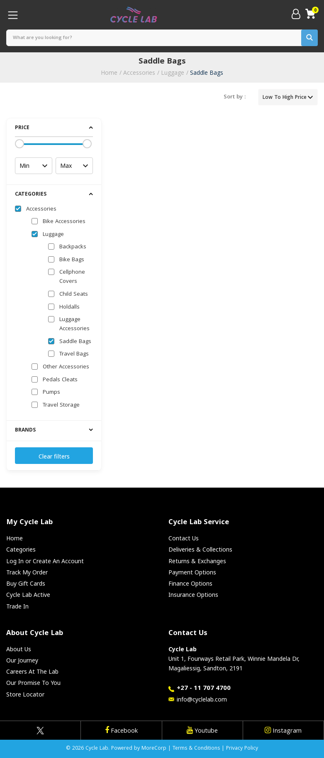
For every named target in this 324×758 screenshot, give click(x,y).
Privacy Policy (242, 748)
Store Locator (25, 694)
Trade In (17, 606)
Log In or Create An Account (45, 561)
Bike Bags (71, 260)
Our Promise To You (33, 683)
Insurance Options (193, 595)
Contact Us (183, 538)
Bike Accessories (64, 221)
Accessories (139, 72)
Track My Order (27, 572)
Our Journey (22, 660)
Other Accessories (66, 367)
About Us (18, 649)
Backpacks (72, 247)
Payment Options (192, 572)
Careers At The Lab (32, 671)
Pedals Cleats (60, 380)
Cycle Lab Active (28, 595)
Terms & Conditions (196, 748)
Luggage (172, 72)
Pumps (51, 392)
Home (109, 72)
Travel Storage (61, 405)
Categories (21, 549)
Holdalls (69, 307)
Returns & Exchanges (197, 561)
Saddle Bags (206, 72)
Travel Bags (74, 354)
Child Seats (73, 294)
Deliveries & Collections (200, 549)
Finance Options (190, 583)
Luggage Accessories (74, 324)
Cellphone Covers (72, 277)
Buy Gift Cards (25, 583)
